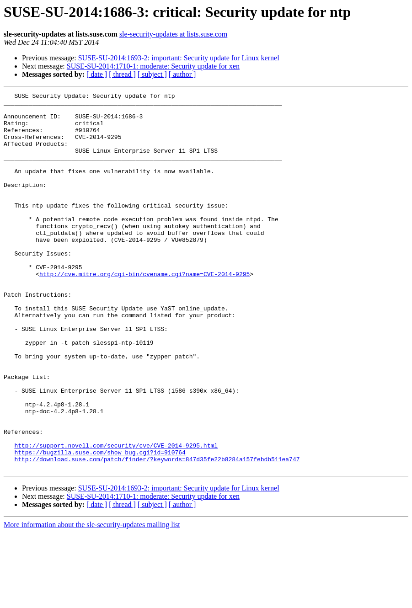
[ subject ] (152, 74)
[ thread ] (122, 74)
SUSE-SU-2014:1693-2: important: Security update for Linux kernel (178, 58)
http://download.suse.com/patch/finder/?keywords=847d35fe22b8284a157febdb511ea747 (157, 533)
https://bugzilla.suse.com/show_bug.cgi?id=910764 (99, 525)
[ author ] (182, 74)
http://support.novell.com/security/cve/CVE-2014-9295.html (116, 516)
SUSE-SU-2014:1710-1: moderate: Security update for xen (153, 66)
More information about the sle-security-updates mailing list (92, 600)
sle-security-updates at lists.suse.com (173, 34)
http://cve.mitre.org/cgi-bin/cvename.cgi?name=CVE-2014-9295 (144, 311)
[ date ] (96, 74)
